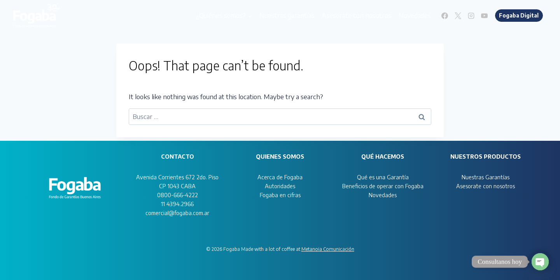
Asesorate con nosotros (356, 15)
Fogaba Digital (519, 15)
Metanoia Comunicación (327, 249)
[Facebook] (445, 15)
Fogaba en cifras (280, 194)
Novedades (415, 15)
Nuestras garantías (287, 15)
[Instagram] (471, 15)
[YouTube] (484, 15)
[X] (458, 15)
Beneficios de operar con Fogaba (383, 185)
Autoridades (280, 185)
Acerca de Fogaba (280, 176)
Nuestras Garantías (485, 176)
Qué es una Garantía (383, 176)
